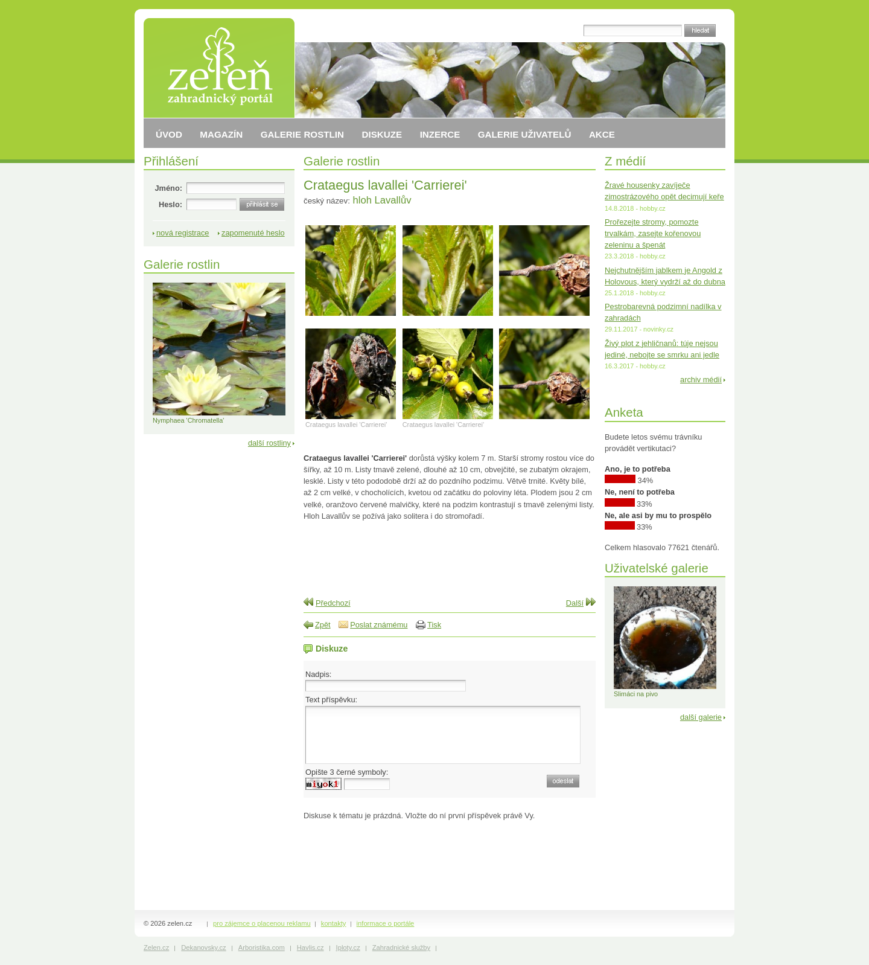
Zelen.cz (156, 947)
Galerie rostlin (342, 161)
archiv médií (701, 379)
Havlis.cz (310, 947)
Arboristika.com (261, 947)
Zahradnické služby (401, 947)
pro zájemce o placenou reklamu (262, 923)
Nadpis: (318, 674)
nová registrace (182, 232)
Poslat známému (378, 624)
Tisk (434, 624)
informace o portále (386, 923)
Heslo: (170, 204)
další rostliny (269, 442)
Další (575, 603)
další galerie (701, 717)
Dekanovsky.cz (203, 947)
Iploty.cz (348, 947)
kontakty (333, 923)
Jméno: (168, 188)
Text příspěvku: (331, 699)
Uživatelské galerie (656, 568)
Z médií (625, 161)
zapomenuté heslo (253, 232)
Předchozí (333, 603)
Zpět (323, 624)
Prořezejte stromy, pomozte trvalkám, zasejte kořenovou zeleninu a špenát (653, 233)
